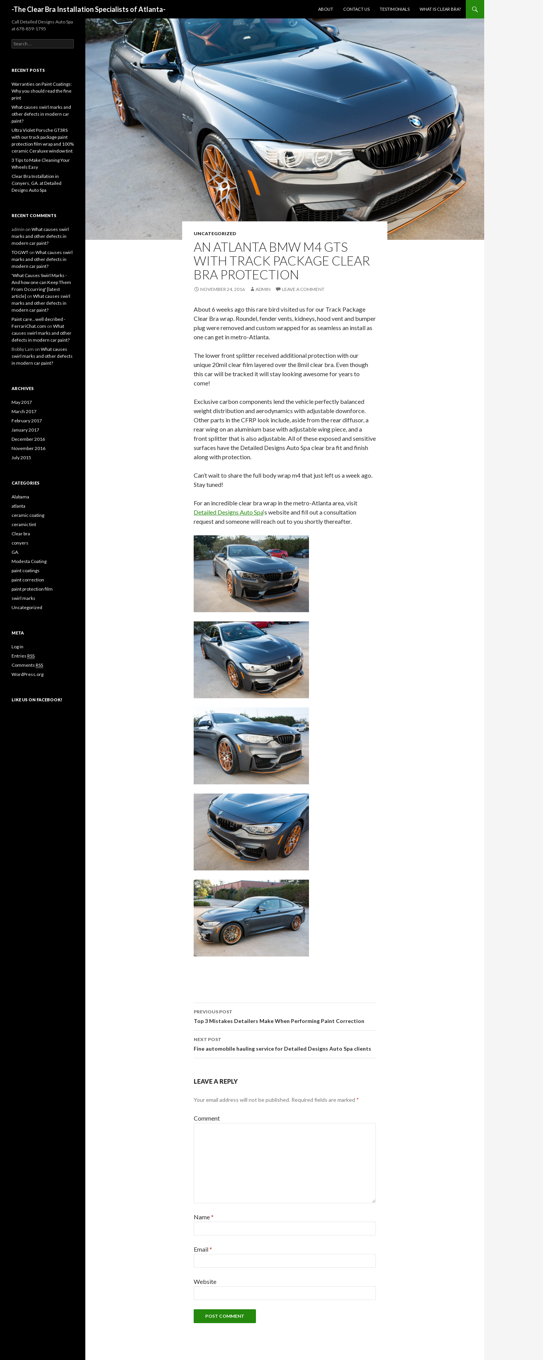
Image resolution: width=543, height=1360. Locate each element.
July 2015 (21, 457)
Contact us (356, 9)
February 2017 (27, 420)
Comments (27, 665)
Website (205, 1281)
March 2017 (24, 411)
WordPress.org (27, 674)
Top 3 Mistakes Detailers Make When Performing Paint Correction (285, 1015)
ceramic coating (28, 515)
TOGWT (20, 252)
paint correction (28, 580)
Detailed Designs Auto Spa (228, 512)
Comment (207, 1118)
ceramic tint (24, 524)
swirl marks (23, 598)
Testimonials (395, 9)
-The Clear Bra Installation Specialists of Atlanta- (89, 9)
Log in (17, 646)
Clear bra (21, 533)
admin (263, 289)
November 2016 (28, 448)
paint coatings (26, 570)
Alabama (20, 497)
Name (204, 1217)
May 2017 (22, 402)
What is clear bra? (440, 9)
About (325, 9)
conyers (20, 543)
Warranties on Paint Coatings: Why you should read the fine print (42, 91)
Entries (23, 656)
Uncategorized (215, 233)
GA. (15, 552)
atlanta (18, 506)
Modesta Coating (29, 561)
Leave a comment (303, 289)
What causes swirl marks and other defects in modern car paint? (41, 114)
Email (203, 1249)
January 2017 (25, 430)
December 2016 (28, 439)
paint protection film (32, 589)
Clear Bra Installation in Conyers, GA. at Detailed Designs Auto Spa (36, 183)
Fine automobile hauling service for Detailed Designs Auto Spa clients (285, 1043)
